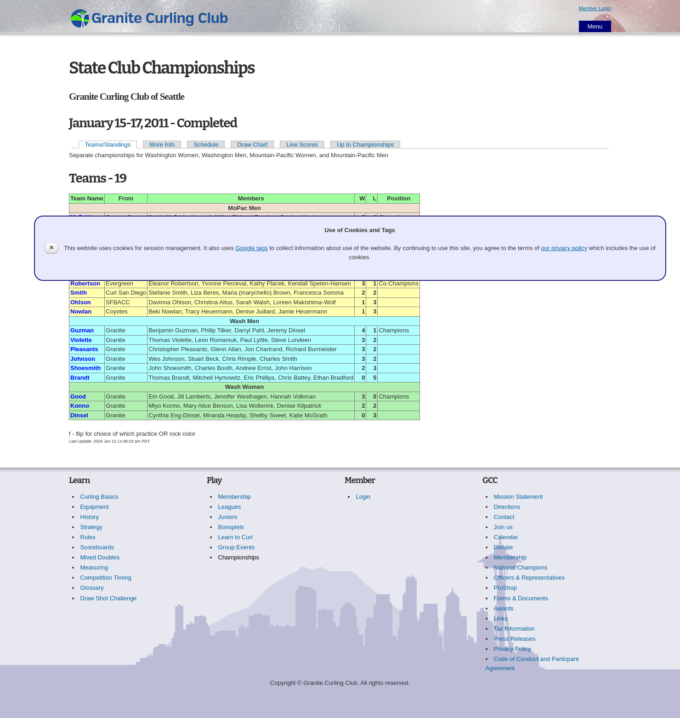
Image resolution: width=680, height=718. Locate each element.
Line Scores (302, 144)
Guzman (82, 330)
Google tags (252, 248)
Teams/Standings (108, 144)
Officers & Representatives (529, 577)
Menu (595, 26)
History (89, 516)
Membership (234, 496)
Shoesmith (85, 368)
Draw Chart (252, 144)
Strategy (91, 527)
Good (78, 396)
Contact (504, 516)
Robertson (85, 283)
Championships (239, 557)
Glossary (92, 587)
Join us (503, 527)
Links (501, 618)
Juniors (228, 516)
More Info (162, 144)
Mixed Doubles (100, 557)
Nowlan (80, 311)
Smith (78, 292)
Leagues (229, 506)
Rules (88, 537)
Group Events (236, 547)
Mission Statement (518, 496)
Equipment (94, 506)
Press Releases (515, 638)
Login (363, 496)
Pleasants (84, 349)
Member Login (595, 8)
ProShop (505, 587)
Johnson (82, 358)
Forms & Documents (521, 598)
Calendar (506, 537)
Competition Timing (105, 577)
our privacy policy (564, 248)
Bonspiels (231, 527)
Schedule (205, 144)
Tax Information (514, 628)
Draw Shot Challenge (108, 598)
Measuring (94, 567)
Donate (503, 547)
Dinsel (79, 415)
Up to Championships (365, 144)
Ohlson (80, 302)
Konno (79, 405)
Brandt (80, 377)
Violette (81, 339)
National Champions (521, 567)
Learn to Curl (235, 537)
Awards (504, 608)
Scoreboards (97, 547)
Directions (507, 506)
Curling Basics (99, 496)
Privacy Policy (512, 648)
